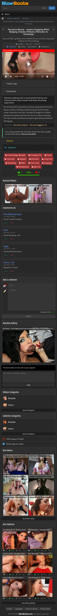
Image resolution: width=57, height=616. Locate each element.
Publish (28, 316)
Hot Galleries (8, 524)
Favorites (12, 47)
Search (52, 8)
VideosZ (12, 147)
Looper (23, 47)
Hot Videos (7, 450)
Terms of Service (31, 609)
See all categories (28, 410)
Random (33, 47)
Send (28, 385)
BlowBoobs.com (26, 614)
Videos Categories (11, 392)
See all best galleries (28, 603)
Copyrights (19, 609)
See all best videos (28, 518)
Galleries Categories (12, 415)
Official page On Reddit (15, 439)
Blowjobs (20, 44)
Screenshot (45, 47)
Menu (7, 14)
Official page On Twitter (15, 444)
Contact (9, 609)
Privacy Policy (45, 609)
